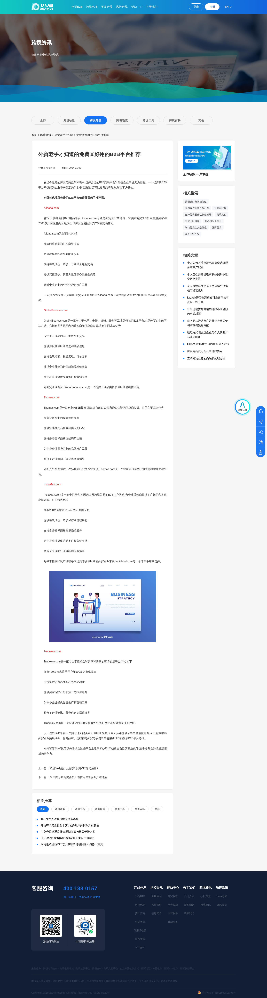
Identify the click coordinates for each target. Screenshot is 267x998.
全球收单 (140, 921)
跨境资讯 (45, 134)
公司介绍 (189, 896)
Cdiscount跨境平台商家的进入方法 (208, 344)
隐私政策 (222, 904)
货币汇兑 (140, 913)
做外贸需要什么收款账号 (198, 214)
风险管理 (156, 904)
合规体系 (156, 896)
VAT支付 (140, 947)
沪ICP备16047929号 (98, 992)
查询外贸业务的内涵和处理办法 (206, 358)
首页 (34, 134)
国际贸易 (217, 227)
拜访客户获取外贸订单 (197, 208)
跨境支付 (221, 214)
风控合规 (122, 6)
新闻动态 (189, 904)
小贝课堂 (205, 896)
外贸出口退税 (192, 221)
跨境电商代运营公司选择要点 (205, 351)
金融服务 (173, 921)
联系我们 (189, 913)
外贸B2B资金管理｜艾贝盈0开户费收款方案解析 (70, 825)
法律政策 (222, 887)
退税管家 (140, 938)
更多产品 (107, 6)
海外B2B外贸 (192, 234)
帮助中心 (137, 6)
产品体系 (140, 887)
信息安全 (156, 913)
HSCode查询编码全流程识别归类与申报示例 (68, 838)
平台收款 (173, 904)
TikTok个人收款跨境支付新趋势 (59, 819)
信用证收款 (140, 930)
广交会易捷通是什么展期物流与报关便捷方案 (68, 831)
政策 (221, 896)
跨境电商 (92, 6)
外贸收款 (173, 896)
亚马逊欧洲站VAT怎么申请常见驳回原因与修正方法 (72, 844)
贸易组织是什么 (213, 221)
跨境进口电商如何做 (196, 201)
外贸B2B (77, 6)
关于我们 (152, 6)
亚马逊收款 (220, 208)
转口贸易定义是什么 (196, 227)
